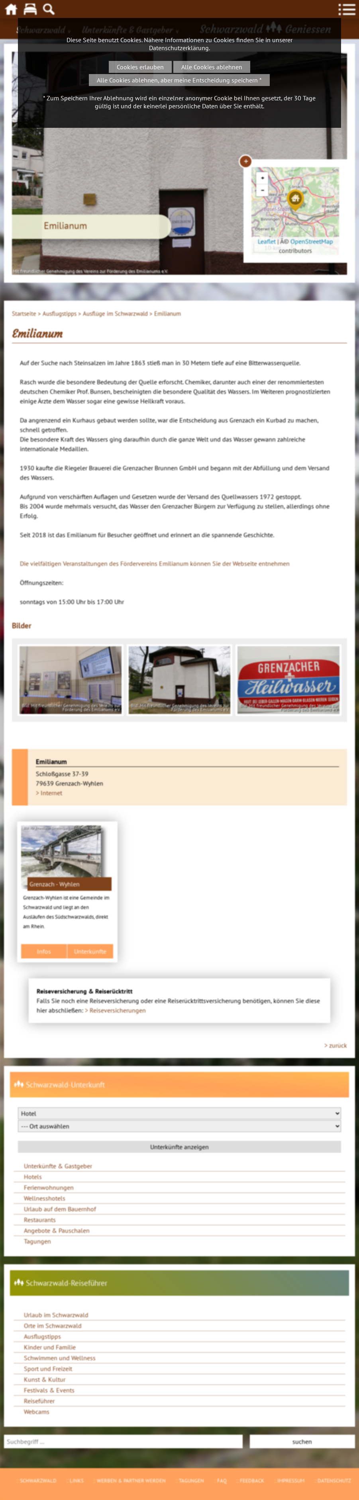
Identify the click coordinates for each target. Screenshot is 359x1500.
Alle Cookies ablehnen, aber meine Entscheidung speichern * (179, 80)
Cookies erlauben (140, 67)
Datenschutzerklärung (179, 48)
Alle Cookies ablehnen (211, 67)
